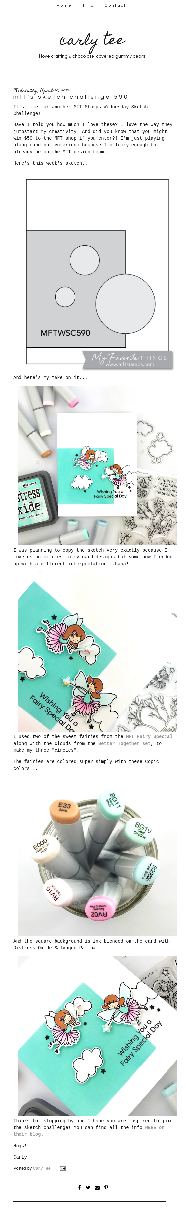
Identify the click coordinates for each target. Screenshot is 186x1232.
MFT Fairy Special (149, 736)
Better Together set (124, 743)
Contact (116, 5)
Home (64, 5)
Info (88, 5)
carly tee (92, 41)
